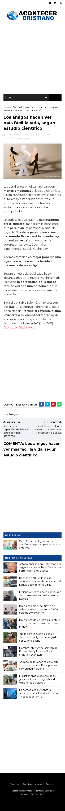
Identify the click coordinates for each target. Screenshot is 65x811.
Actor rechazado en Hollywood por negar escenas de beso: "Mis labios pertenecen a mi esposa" (40, 567)
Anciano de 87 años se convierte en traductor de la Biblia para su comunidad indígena (39, 665)
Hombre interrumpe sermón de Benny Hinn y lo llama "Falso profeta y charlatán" (38, 651)
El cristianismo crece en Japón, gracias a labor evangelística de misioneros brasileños (37, 679)
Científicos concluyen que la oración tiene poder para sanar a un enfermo (40, 545)
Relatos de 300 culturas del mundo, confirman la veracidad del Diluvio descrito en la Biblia (40, 581)
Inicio (6, 107)
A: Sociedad (16, 107)
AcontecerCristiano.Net (19, 327)
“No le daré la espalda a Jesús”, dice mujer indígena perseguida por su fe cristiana (38, 637)
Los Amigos (29, 107)
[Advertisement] (32, 58)
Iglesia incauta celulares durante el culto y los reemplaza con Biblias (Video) (39, 623)
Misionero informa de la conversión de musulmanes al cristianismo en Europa (40, 595)
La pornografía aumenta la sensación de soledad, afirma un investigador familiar (38, 693)
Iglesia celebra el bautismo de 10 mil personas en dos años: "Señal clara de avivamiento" (38, 609)
